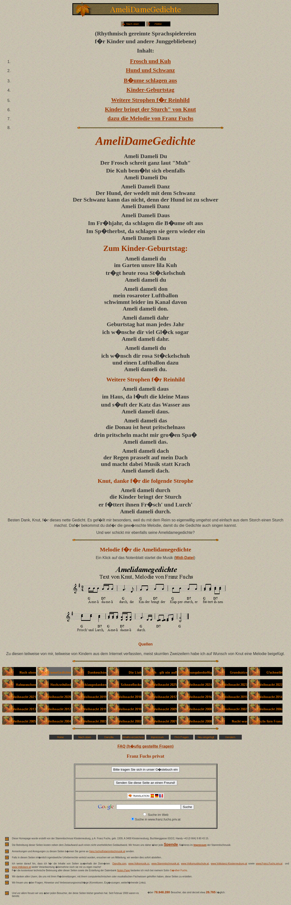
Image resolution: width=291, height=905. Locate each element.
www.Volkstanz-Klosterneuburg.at (229, 863)
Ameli (131, 156)
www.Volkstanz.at (21, 867)
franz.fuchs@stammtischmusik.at (107, 851)
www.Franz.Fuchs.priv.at (269, 863)
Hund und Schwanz (150, 70)
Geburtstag (166, 248)
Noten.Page (123, 870)
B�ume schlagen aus (150, 80)
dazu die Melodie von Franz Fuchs (150, 118)
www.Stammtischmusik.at (165, 863)
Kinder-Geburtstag (150, 89)
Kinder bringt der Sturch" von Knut (150, 109)
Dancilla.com (119, 863)
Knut (104, 481)
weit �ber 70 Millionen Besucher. (194, 895)
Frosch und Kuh (150, 61)
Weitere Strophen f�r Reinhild (150, 100)
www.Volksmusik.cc (139, 863)
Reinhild (174, 379)
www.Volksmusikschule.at (195, 863)
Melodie (110, 549)
